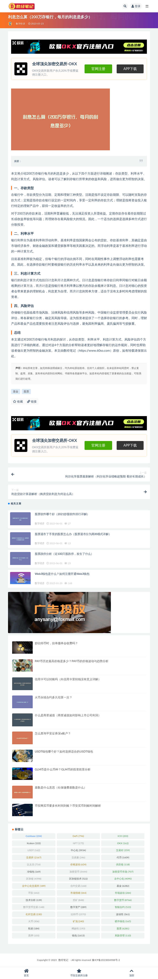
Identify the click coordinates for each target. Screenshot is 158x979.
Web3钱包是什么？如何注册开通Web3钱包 (62, 573)
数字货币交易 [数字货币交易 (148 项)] (33, 907)
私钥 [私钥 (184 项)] (33, 928)
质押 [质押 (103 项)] (33, 935)
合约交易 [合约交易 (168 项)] (78, 885)
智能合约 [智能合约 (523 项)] (123, 907)
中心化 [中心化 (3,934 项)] (78, 850)
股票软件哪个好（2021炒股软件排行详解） (62, 514)
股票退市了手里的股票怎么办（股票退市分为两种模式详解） (73, 534)
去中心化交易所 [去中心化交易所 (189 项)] (33, 885)
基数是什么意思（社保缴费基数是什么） (61, 787)
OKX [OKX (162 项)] (123, 843)
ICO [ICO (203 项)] (123, 836)
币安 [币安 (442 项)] (33, 892)
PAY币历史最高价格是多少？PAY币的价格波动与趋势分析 (71, 661)
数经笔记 (63, 959)
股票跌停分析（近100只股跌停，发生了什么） (64, 553)
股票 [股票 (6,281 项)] (123, 928)
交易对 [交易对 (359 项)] (123, 850)
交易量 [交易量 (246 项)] (78, 857)
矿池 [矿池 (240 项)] (78, 921)
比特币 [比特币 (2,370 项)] (78, 914)
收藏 (18, 401)
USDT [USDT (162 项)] (33, 850)
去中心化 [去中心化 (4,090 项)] (123, 878)
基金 (15, 391)
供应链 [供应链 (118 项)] (123, 864)
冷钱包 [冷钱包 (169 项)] (34, 871)
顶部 (131, 973)
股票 (26, 391)
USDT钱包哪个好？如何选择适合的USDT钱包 (64, 751)
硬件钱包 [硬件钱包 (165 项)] (123, 921)
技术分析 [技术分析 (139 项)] (34, 900)
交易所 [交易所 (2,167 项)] (33, 857)
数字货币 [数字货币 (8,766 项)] (123, 900)
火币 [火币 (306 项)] (33, 921)
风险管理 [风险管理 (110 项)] (123, 935)
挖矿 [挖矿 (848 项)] (78, 900)
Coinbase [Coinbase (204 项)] (34, 836)
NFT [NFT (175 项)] (78, 843)
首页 (26, 973)
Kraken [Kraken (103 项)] (34, 843)
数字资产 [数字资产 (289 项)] (78, 907)
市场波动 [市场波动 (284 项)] (123, 892)
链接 (32, 401)
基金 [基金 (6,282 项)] (123, 885)
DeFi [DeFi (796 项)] (78, 836)
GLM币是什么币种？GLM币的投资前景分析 (63, 769)
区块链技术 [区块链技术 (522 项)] (78, 878)
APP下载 (130, 69)
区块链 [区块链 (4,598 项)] (33, 878)
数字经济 (20, 23)
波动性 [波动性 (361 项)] (123, 914)
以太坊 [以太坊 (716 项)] (34, 864)
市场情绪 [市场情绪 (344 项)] (78, 892)
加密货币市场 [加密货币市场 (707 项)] (122, 871)
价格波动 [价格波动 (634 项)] (78, 864)
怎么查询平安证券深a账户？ (53, 733)
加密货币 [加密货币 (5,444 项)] (78, 871)
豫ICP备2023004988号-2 (106, 959)
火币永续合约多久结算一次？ (53, 697)
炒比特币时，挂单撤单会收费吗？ (56, 643)
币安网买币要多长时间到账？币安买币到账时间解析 (68, 805)
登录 (136, 6)
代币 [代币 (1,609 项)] (123, 857)
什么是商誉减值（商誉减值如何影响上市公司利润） (68, 715)
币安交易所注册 (79, 973)
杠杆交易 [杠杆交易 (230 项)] (34, 914)
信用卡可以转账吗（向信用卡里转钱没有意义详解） (68, 679)
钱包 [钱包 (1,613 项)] (78, 935)
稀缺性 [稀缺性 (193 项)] (78, 928)
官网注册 (98, 69)
